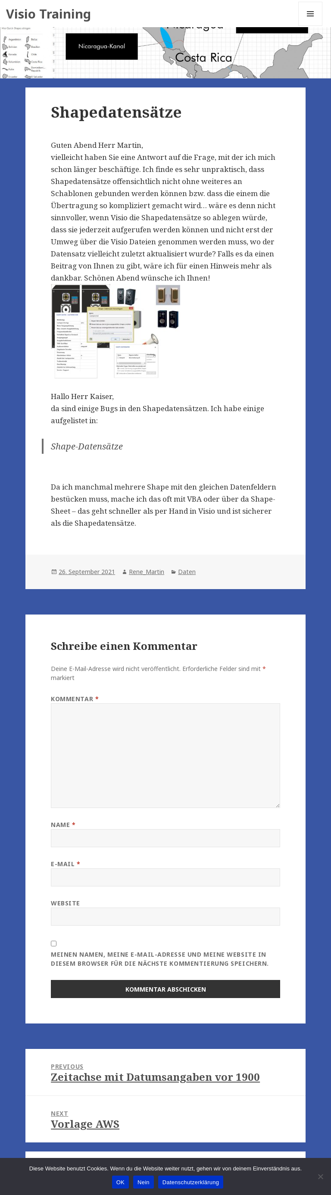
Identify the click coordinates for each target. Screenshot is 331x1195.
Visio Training (48, 13)
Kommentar (75, 699)
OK (120, 1182)
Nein (143, 1182)
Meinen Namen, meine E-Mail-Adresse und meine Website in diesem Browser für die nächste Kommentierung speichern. (160, 958)
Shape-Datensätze (87, 446)
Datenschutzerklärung (190, 1182)
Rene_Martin (146, 572)
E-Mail (65, 864)
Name (63, 825)
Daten (187, 572)
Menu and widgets (310, 25)
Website (65, 903)
